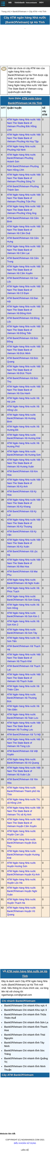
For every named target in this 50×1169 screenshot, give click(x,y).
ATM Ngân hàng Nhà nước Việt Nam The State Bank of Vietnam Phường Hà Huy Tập (23, 149)
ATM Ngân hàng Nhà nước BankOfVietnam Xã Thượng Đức (22, 709)
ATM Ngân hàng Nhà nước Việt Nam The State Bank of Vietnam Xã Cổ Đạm (23, 301)
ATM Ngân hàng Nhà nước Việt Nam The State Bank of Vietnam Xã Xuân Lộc (23, 782)
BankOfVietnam (20, 11)
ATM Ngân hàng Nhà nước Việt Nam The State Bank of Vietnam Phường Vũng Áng (23, 221)
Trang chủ (5, 11)
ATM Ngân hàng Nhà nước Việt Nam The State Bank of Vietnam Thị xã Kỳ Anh (23, 822)
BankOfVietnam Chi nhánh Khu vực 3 (25, 1021)
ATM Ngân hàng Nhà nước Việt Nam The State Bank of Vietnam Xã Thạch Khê (23, 669)
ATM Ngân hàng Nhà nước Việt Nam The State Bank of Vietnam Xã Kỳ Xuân (23, 554)
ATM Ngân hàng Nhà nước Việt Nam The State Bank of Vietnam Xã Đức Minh (23, 361)
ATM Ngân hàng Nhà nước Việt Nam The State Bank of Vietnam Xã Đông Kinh (23, 321)
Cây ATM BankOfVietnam (17, 1086)
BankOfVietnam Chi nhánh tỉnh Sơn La (26, 1033)
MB (9, 2)
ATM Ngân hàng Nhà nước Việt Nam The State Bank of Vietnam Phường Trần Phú (23, 209)
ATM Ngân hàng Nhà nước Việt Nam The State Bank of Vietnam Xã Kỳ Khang (23, 514)
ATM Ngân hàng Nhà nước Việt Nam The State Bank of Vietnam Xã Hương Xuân (23, 474)
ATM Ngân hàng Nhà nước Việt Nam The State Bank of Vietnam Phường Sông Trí (23, 189)
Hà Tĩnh (42, 11)
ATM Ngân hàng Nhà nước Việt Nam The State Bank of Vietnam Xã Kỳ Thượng (23, 534)
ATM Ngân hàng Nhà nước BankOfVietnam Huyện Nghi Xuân (22, 902)
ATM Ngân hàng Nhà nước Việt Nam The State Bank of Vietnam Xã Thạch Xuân (23, 689)
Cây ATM (33, 11)
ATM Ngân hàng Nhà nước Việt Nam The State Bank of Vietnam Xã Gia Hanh (23, 401)
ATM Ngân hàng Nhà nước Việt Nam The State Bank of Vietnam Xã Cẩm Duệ (23, 241)
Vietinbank (20, 2)
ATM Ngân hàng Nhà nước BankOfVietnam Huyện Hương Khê (23, 866)
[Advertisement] (25, 51)
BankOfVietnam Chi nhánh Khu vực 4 (25, 1016)
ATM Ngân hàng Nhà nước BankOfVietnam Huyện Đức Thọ (22, 854)
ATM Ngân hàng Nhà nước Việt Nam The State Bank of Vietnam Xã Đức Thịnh (23, 381)
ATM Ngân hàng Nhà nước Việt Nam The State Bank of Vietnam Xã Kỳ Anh (23, 494)
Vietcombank (31, 3)
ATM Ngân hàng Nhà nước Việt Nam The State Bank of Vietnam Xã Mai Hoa (23, 574)
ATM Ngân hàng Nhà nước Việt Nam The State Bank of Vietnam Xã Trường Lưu (23, 737)
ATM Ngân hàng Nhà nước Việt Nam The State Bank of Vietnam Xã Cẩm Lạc (23, 261)
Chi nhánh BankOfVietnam (18, 1012)
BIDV (41, 2)
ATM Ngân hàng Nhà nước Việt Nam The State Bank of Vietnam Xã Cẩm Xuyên (23, 281)
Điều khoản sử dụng (25, 1154)
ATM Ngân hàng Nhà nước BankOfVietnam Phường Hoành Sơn (21, 169)
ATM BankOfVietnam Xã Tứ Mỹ (24, 745)
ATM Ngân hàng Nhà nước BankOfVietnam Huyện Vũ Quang (21, 922)
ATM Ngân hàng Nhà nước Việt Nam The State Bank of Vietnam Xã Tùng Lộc (23, 754)
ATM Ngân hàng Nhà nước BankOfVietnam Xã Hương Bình (21, 429)
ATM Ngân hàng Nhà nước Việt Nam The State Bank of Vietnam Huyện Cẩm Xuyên (23, 834)
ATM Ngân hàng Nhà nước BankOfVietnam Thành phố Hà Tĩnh (23, 802)
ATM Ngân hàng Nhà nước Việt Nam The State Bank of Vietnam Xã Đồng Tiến (23, 341)
